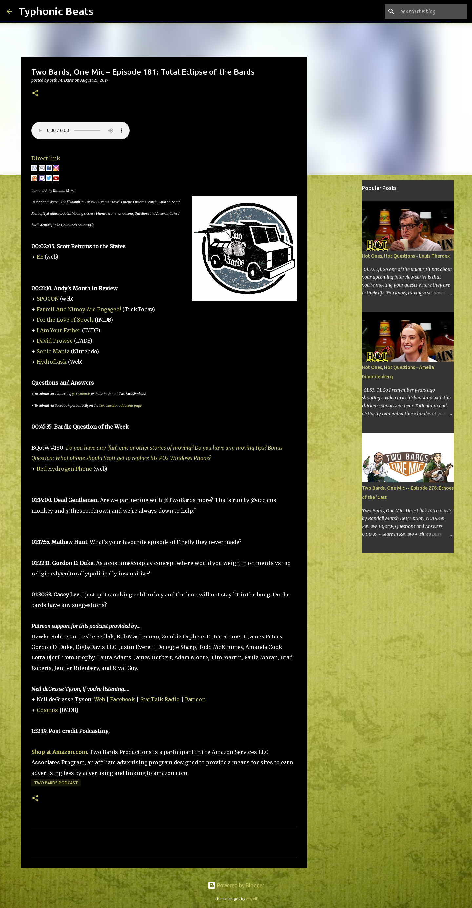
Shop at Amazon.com (59, 752)
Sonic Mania (53, 351)
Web (99, 699)
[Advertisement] (341, 283)
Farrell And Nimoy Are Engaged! (79, 309)
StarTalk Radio (160, 699)
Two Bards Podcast (56, 783)
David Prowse (55, 340)
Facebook (122, 699)
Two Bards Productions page (120, 405)
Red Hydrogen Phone (64, 468)
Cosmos (47, 710)
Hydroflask (52, 361)
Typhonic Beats (55, 11)
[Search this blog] (432, 11)
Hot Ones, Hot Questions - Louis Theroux (406, 256)
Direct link (45, 158)
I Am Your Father (59, 330)
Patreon (195, 699)
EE (40, 256)
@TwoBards (81, 394)
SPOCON (48, 298)
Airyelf (251, 899)
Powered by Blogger (236, 885)
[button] (35, 93)
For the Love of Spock (65, 319)
